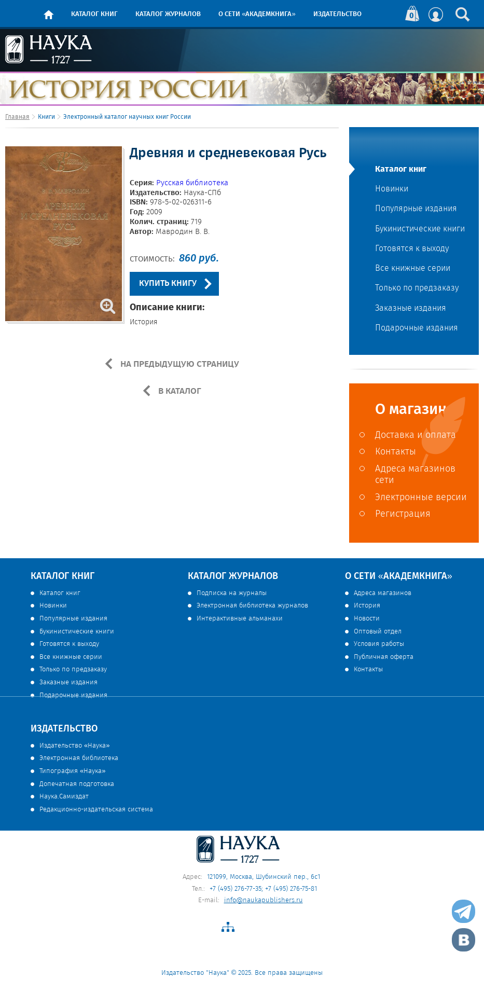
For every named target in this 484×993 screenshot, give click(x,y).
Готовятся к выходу (412, 249)
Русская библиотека (192, 183)
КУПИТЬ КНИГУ (168, 283)
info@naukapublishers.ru (263, 900)
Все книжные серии (412, 269)
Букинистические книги (420, 229)
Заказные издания (410, 309)
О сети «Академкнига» (256, 14)
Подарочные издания (416, 328)
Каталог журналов (168, 14)
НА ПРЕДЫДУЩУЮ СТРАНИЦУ (178, 364)
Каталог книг (94, 14)
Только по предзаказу (417, 288)
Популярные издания (416, 209)
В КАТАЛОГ (178, 391)
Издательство (337, 14)
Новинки (391, 189)
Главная (17, 117)
